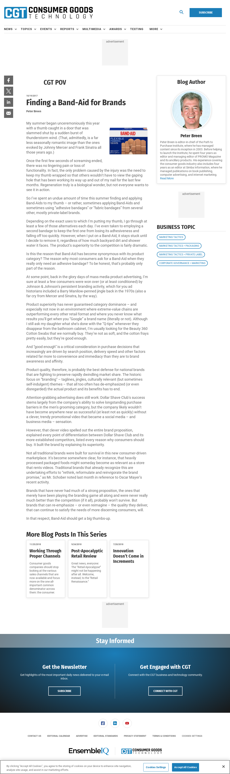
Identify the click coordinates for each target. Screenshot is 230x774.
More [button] (154, 29)
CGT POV (55, 82)
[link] (8, 80)
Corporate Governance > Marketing (182, 263)
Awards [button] (115, 29)
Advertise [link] (82, 736)
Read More (167, 178)
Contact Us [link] (34, 736)
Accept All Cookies (185, 767)
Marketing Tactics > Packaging (179, 245)
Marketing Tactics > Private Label (181, 254)
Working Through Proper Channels (45, 553)
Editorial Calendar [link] (58, 736)
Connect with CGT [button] (165, 691)
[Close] (223, 766)
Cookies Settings (192, 736)
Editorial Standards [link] (106, 736)
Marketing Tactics (171, 237)
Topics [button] (26, 29)
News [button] (8, 29)
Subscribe (206, 12)
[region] (115, 767)
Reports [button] (67, 29)
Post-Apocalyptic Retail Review (87, 553)
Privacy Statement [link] (135, 736)
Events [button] (46, 29)
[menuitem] (12, 29)
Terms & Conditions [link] (164, 736)
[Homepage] (48, 13)
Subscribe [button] (64, 691)
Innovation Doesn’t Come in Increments (128, 556)
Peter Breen (191, 135)
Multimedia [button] (91, 29)
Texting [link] (136, 29)
